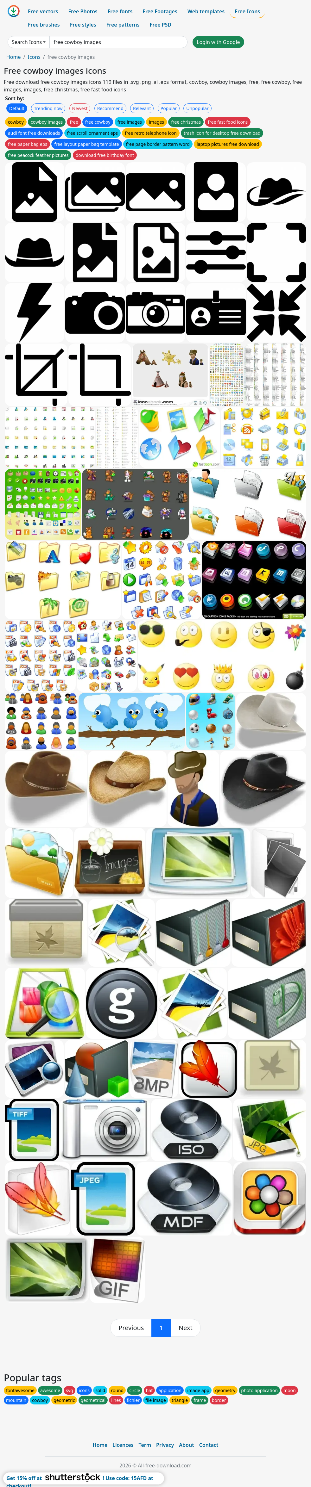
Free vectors (43, 11)
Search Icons (27, 42)
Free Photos (82, 11)
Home (13, 56)
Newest (80, 108)
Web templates (206, 11)
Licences (122, 1444)
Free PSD (160, 24)
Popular (169, 108)
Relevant (142, 108)
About (186, 1444)
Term (144, 1444)
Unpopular (197, 108)
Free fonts (120, 11)
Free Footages (160, 11)
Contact (209, 1444)
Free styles (83, 24)
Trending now (48, 108)
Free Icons (247, 11)
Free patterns (123, 24)
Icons (34, 56)
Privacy (165, 1444)
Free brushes (44, 24)
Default (16, 108)
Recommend (110, 108)
